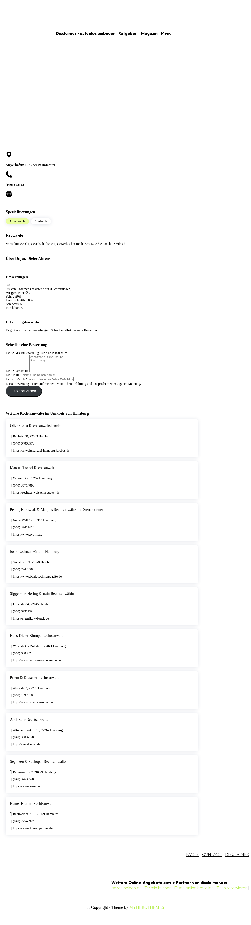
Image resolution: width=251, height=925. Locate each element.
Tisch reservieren (231, 890)
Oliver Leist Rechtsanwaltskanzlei (36, 429)
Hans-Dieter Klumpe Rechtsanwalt (36, 639)
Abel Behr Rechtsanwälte (29, 723)
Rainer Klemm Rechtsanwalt (31, 807)
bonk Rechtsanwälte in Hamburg (34, 555)
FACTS (192, 857)
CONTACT (212, 857)
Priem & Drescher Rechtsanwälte (35, 681)
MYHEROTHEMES (146, 910)
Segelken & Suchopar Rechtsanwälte (38, 765)
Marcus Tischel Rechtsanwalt (32, 471)
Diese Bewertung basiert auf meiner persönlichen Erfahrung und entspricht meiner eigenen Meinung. (73, 387)
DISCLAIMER (237, 857)
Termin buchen (158, 890)
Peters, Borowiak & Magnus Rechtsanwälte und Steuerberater (56, 513)
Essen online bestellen (194, 890)
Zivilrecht (41, 221)
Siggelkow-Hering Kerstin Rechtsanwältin (42, 597)
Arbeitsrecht (17, 221)
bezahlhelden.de (126, 890)
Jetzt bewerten (24, 394)
